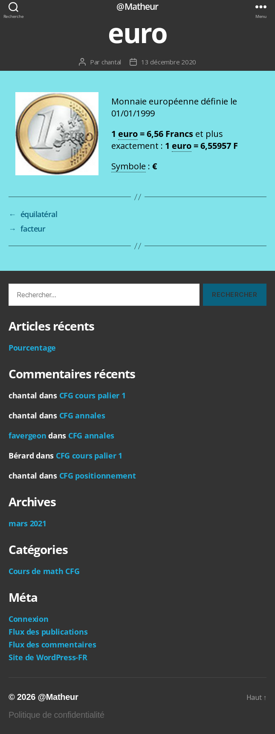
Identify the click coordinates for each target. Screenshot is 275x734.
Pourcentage (32, 347)
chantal (111, 62)
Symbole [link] (128, 166)
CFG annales (82, 415)
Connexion (29, 619)
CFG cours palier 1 (92, 395)
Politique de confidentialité (56, 714)
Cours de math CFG (44, 571)
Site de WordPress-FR (48, 657)
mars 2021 (27, 523)
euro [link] (128, 133)
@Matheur (137, 6)
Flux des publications (48, 632)
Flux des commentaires (52, 644)
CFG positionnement (97, 475)
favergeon (27, 435)
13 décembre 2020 (168, 62)
